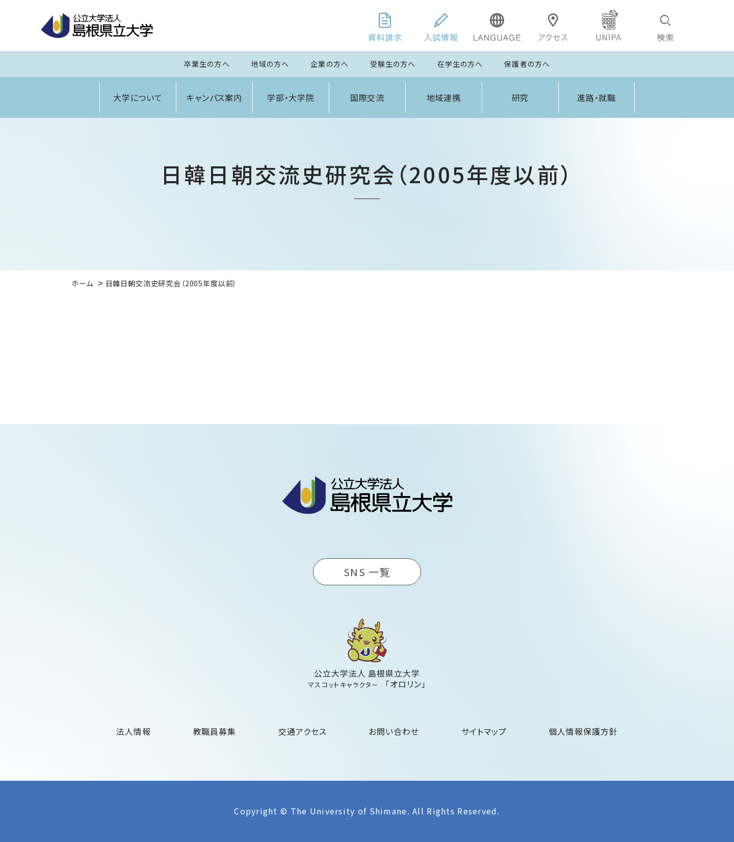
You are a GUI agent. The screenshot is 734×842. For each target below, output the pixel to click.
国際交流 (367, 97)
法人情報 (133, 731)
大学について (138, 97)
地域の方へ (270, 64)
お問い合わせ (394, 731)
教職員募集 (215, 731)
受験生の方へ (393, 64)
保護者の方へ (527, 64)
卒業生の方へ (207, 64)
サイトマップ (484, 731)
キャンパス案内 (215, 97)
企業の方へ (329, 64)
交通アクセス (302, 731)
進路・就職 (596, 97)
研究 (520, 97)
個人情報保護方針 (583, 731)
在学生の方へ (460, 64)
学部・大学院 (291, 97)
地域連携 (444, 97)
